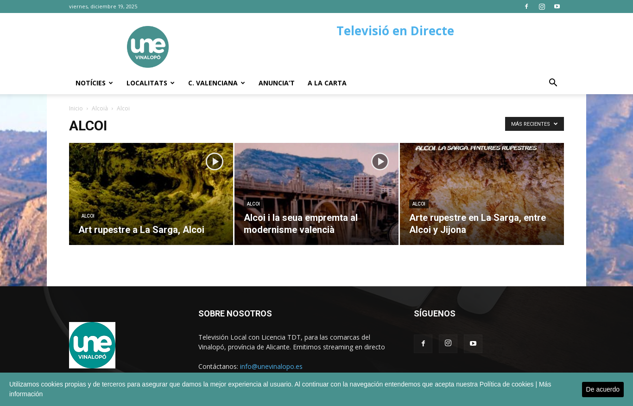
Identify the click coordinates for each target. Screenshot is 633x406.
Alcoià (100, 108)
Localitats (151, 82)
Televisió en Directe (395, 30)
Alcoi (88, 216)
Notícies (94, 82)
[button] (553, 83)
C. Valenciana (216, 82)
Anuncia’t (277, 82)
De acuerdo (603, 389)
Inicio (76, 108)
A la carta (327, 82)
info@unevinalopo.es (271, 366)
